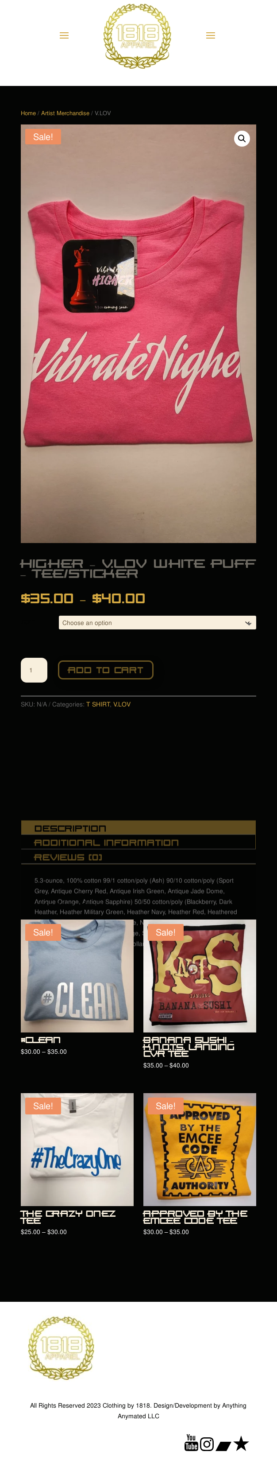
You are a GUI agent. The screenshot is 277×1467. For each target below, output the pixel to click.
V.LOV (122, 704)
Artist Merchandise (65, 113)
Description (71, 868)
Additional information (107, 883)
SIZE (28, 622)
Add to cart (105, 669)
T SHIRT (98, 704)
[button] (242, 139)
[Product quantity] (34, 670)
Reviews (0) (69, 897)
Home (28, 113)
